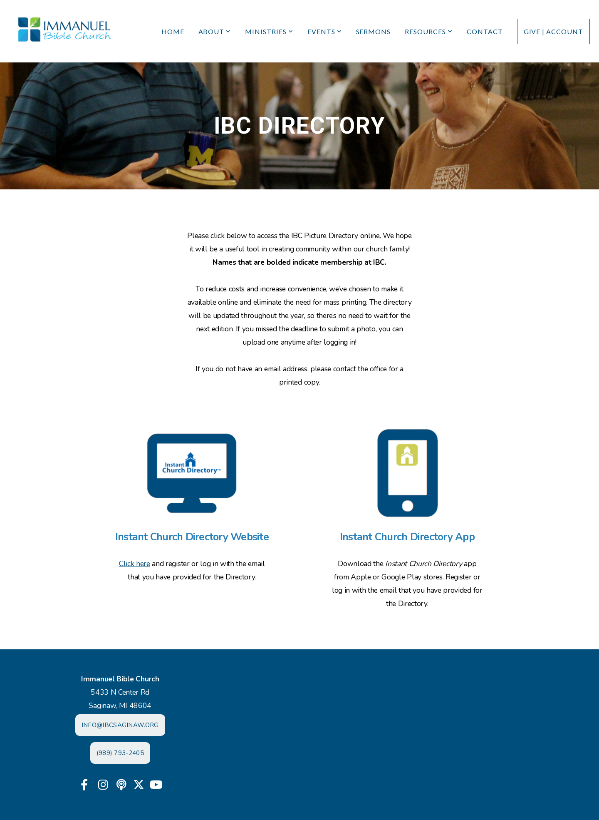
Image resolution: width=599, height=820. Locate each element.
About (214, 31)
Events (324, 31)
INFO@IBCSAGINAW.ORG (120, 725)
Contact (485, 31)
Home (172, 31)
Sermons (373, 31)
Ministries (269, 31)
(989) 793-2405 (120, 753)
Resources (429, 31)
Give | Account (553, 31)
